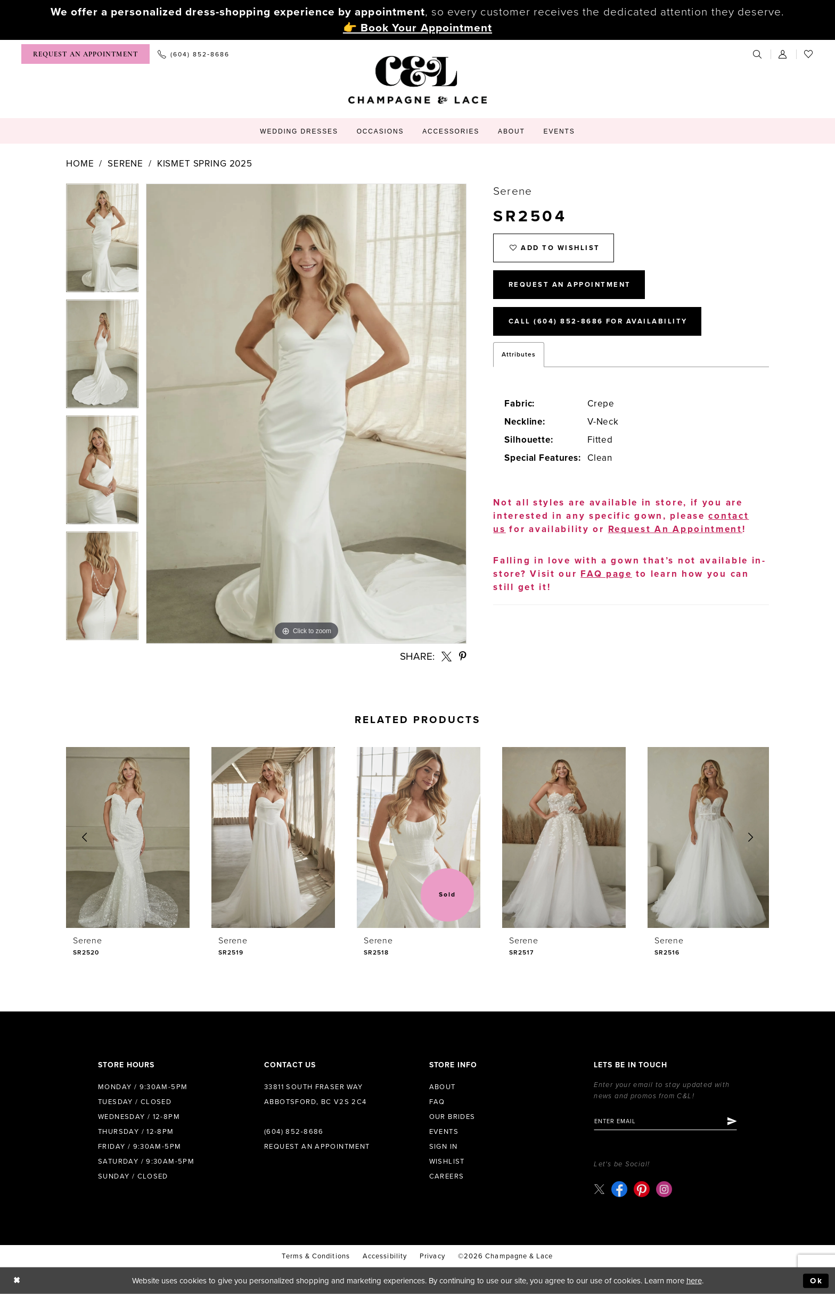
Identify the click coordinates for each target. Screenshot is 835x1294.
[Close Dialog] (16, 1281)
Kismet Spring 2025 (204, 163)
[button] (783, 54)
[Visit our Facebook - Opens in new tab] (619, 1189)
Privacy (432, 1256)
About (442, 1087)
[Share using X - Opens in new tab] (446, 656)
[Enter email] (665, 1121)
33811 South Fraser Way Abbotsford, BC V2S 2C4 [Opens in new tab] (315, 1094)
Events (444, 1131)
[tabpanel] (102, 242)
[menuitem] (85, 54)
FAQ (437, 1102)
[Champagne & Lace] (417, 80)
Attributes (519, 354)
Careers (446, 1176)
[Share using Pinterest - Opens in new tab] (463, 656)
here (694, 1280)
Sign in (443, 1146)
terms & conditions (315, 1256)
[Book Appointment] (85, 54)
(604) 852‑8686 (294, 1131)
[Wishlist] (809, 54)
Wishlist (447, 1161)
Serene (125, 163)
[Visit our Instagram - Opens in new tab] (664, 1189)
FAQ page (606, 573)
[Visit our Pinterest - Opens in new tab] (642, 1189)
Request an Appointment (317, 1146)
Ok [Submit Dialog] (816, 1280)
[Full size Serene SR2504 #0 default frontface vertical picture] (306, 413)
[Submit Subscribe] (731, 1121)
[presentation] (128, 837)
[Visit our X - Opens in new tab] (599, 1189)
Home (80, 163)
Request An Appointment (570, 285)
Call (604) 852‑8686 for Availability (598, 322)
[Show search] (758, 54)
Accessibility (385, 1256)
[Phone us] (194, 54)
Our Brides (452, 1117)
